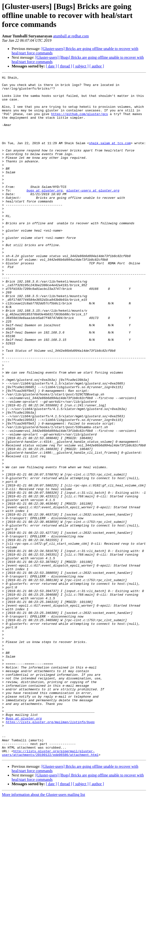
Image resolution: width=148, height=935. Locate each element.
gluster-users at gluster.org (92, 213)
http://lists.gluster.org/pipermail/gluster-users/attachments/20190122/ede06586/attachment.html (50, 888)
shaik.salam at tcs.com (110, 157)
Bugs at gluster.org (24, 847)
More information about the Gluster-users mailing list (43, 931)
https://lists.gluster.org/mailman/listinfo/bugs (50, 851)
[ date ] (51, 66)
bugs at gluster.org (44, 213)
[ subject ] (81, 66)
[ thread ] (65, 66)
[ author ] (97, 66)
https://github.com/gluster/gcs (79, 122)
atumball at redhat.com (71, 36)
